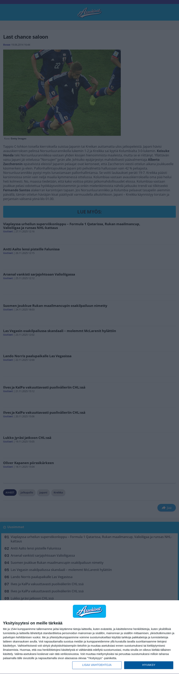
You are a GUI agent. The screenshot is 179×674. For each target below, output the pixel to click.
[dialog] (89, 637)
